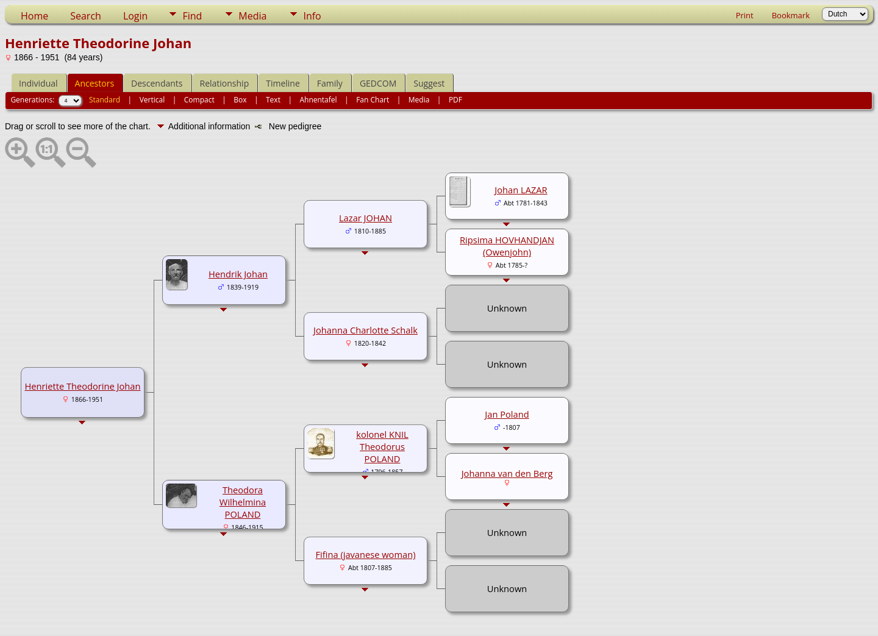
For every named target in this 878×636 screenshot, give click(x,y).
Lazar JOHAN (365, 218)
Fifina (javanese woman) (366, 554)
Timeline (283, 83)
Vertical (152, 100)
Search (85, 16)
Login (135, 16)
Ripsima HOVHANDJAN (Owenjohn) (507, 246)
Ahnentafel (318, 100)
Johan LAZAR (520, 190)
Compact (199, 100)
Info (312, 16)
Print (745, 15)
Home (34, 16)
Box (240, 100)
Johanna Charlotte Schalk (365, 330)
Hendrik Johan (238, 274)
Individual (38, 83)
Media (252, 16)
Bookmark (791, 15)
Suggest (428, 83)
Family (330, 83)
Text (273, 100)
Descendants (156, 83)
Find (192, 16)
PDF (455, 100)
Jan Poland (507, 414)
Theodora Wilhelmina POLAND (243, 502)
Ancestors (94, 83)
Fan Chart (372, 100)
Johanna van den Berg (507, 473)
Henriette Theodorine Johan (83, 386)
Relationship (224, 83)
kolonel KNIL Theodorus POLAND (382, 446)
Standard (104, 100)
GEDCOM (378, 83)
